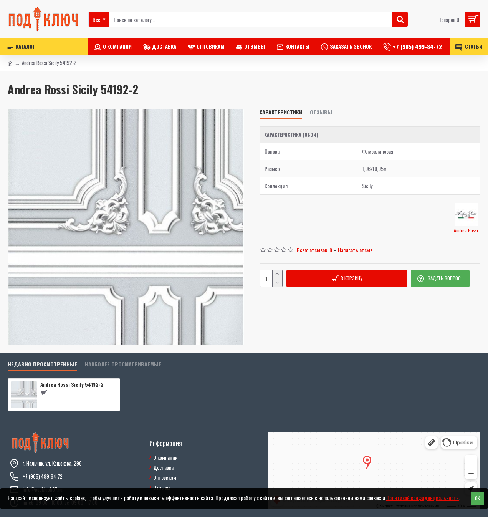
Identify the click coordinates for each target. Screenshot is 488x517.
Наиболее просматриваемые (123, 364)
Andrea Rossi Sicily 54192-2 (72, 384)
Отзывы (321, 112)
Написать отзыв (355, 250)
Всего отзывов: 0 (314, 250)
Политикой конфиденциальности (422, 498)
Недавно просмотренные (42, 364)
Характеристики (281, 112)
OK (477, 498)
